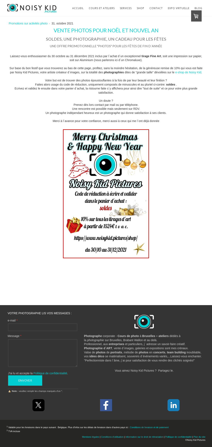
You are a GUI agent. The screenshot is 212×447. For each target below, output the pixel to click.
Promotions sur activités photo (28, 23)
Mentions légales (90, 437)
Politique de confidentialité (50, 373)
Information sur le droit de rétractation (144, 437)
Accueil (78, 8)
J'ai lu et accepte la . (38, 373)
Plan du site (199, 437)
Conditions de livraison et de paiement (149, 427)
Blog (198, 8)
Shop (140, 8)
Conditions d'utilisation (112, 437)
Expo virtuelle (178, 8)
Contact (156, 8)
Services (126, 8)
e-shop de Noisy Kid (188, 72)
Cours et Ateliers (102, 8)
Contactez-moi (106, 290)
